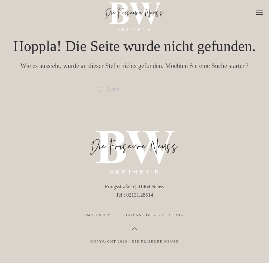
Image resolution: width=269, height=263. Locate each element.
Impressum (98, 215)
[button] (259, 13)
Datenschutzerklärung (154, 215)
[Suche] (134, 89)
